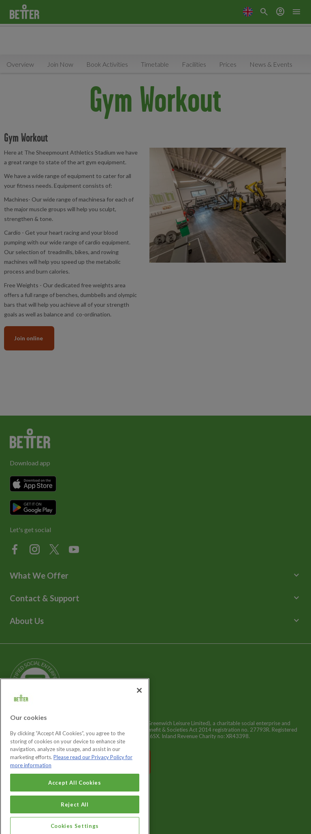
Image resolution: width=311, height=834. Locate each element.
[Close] (139, 700)
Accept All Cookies (74, 792)
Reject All (75, 814)
